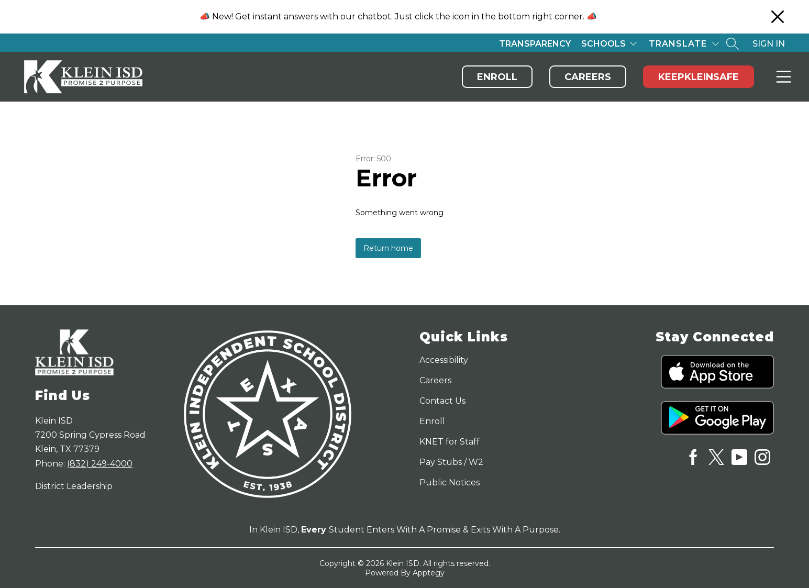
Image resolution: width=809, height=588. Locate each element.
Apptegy (429, 573)
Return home (388, 248)
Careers (587, 77)
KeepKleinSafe (698, 77)
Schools (603, 44)
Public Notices (449, 482)
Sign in (768, 44)
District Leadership (74, 486)
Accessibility (443, 360)
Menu (781, 77)
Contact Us (442, 401)
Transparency (535, 44)
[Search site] (732, 43)
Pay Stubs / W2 (451, 462)
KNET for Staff (449, 442)
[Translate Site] (684, 43)
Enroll (497, 77)
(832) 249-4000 (99, 464)
